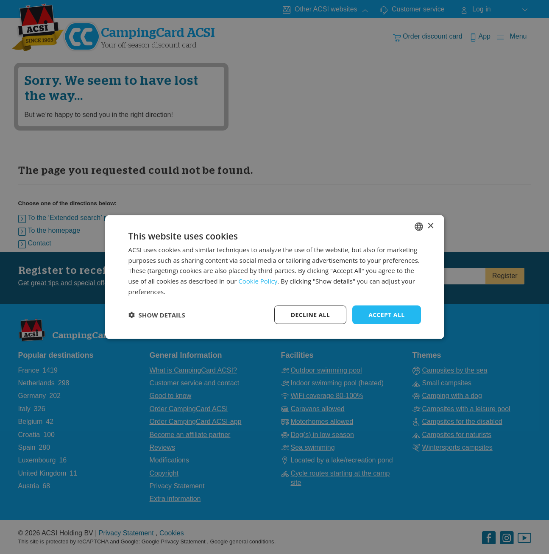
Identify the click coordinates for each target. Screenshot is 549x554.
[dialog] (274, 277)
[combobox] (419, 226)
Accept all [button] (386, 314)
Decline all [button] (310, 314)
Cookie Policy (257, 281)
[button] (156, 315)
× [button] (430, 226)
